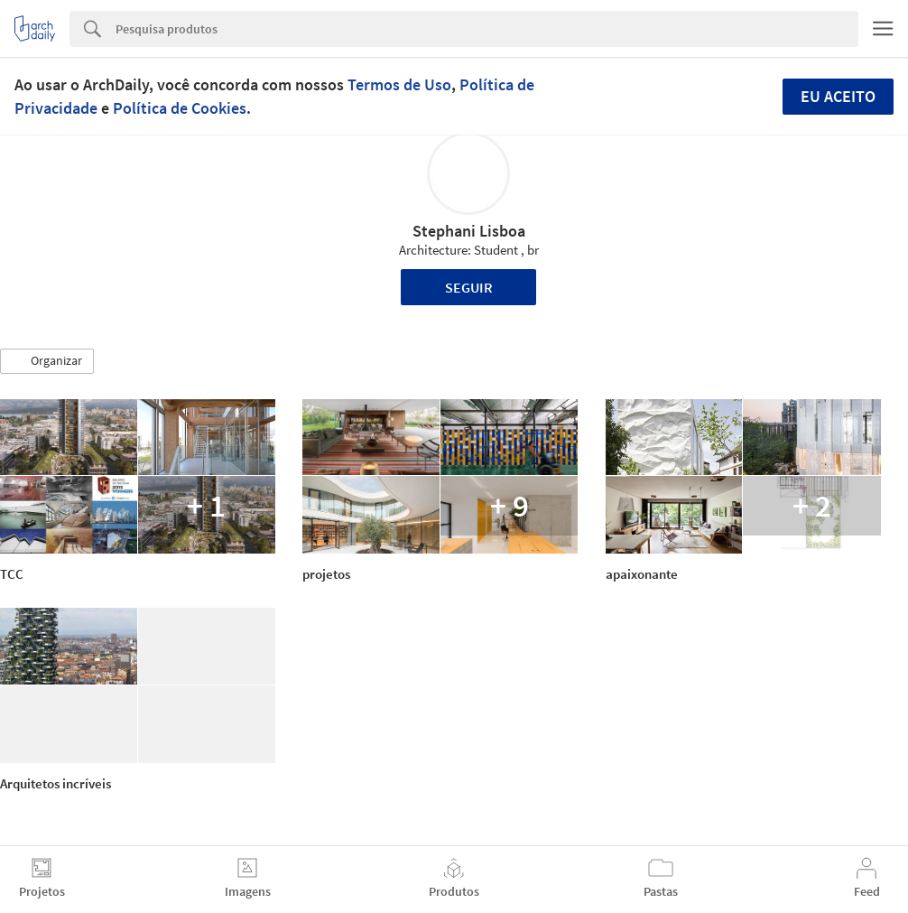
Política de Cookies (179, 108)
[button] (47, 361)
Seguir (469, 287)
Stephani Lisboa (468, 230)
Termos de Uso (399, 84)
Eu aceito (838, 96)
